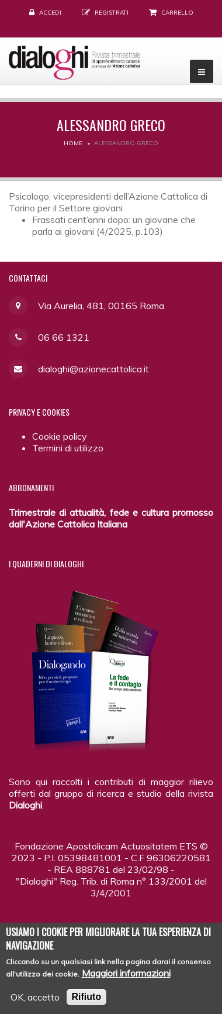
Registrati (112, 12)
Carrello (177, 12)
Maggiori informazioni (126, 979)
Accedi (50, 12)
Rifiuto (87, 1003)
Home (73, 143)
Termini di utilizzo (67, 448)
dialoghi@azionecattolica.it (93, 369)
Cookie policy (59, 436)
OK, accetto (35, 1003)
